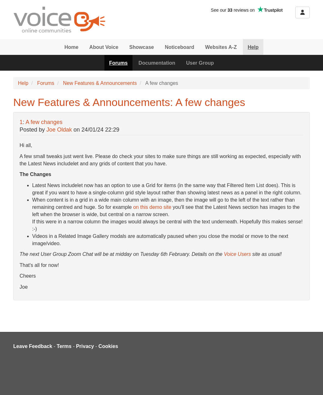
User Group (200, 63)
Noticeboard (179, 47)
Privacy (85, 346)
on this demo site (152, 207)
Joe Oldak (59, 130)
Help (253, 47)
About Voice (103, 47)
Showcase (141, 47)
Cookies (108, 346)
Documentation (156, 63)
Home (71, 47)
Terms (64, 346)
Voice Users (237, 254)
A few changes (44, 122)
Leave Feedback (32, 346)
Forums (118, 63)
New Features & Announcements (100, 83)
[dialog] (311, 382)
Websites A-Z (221, 47)
